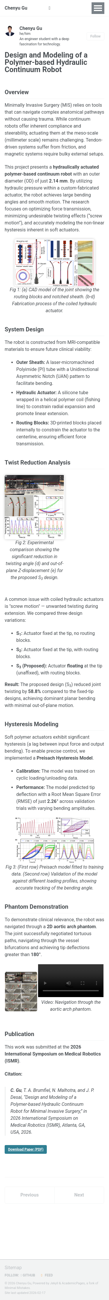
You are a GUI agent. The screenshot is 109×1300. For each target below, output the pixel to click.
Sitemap (13, 1267)
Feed (46, 1275)
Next (79, 1195)
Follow (95, 36)
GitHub (28, 1275)
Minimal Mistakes (17, 1288)
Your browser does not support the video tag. (70, 980)
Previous (29, 1195)
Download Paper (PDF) (25, 1149)
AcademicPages (73, 1283)
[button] (49, 8)
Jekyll (54, 1283)
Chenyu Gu (16, 8)
